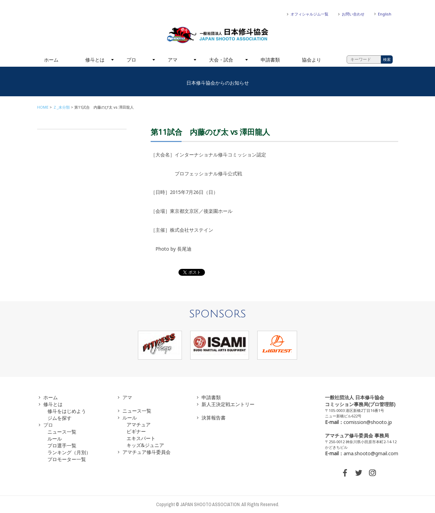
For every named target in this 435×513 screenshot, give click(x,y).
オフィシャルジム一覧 (309, 14)
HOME (42, 107)
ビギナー (136, 431)
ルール (54, 438)
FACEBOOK (344, 472)
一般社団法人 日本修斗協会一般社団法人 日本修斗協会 (217, 35)
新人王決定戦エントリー (228, 404)
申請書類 (270, 59)
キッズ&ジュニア (145, 445)
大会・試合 (221, 59)
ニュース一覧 (61, 431)
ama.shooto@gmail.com (371, 453)
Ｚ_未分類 (61, 107)
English (384, 14)
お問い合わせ (353, 14)
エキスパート (141, 438)
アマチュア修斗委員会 (146, 452)
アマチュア (139, 424)
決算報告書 (214, 417)
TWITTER (358, 472)
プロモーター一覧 (66, 459)
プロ (131, 59)
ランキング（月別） (69, 452)
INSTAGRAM (372, 472)
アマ (172, 59)
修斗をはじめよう (66, 411)
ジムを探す (59, 418)
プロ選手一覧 (61, 445)
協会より (311, 59)
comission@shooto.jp (368, 422)
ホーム (51, 59)
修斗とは (95, 59)
